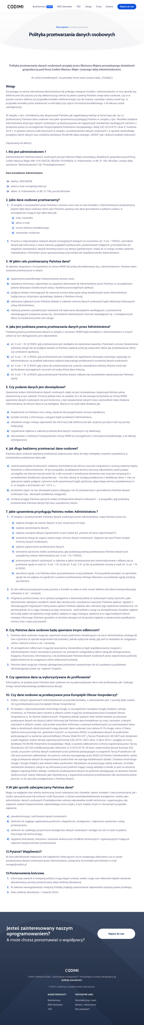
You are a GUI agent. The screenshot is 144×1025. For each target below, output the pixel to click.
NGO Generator (55, 1004)
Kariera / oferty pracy (85, 1004)
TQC (50, 1009)
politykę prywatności (72, 980)
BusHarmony (54, 1000)
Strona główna (62, 27)
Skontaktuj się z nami (85, 1000)
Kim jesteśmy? (82, 1009)
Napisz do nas (116, 933)
